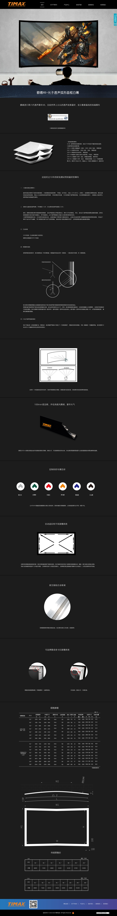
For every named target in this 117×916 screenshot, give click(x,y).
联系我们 (103, 5)
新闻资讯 (91, 5)
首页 (42, 5)
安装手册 (79, 5)
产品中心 (66, 5)
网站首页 (66, 903)
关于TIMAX (53, 5)
